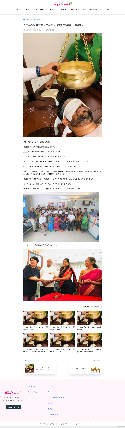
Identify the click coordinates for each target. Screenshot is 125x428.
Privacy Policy (33, 392)
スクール (51, 392)
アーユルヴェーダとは (56, 397)
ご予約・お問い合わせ (56, 414)
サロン (50, 386)
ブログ (50, 409)
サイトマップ (32, 386)
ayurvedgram (96, 306)
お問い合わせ (13, 407)
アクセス (51, 403)
